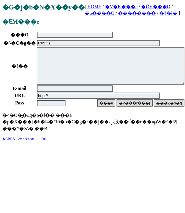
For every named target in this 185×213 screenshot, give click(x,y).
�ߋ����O (99, 13)
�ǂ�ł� (168, 13)
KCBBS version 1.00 (24, 147)
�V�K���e (121, 6)
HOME (94, 6)
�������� (137, 13)
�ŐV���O (155, 6)
